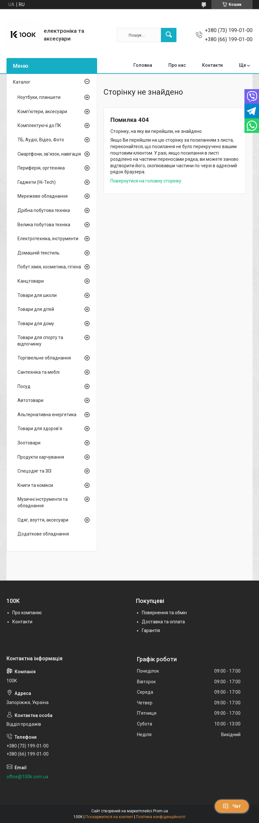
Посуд (23, 386)
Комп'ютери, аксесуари (42, 111)
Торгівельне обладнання (44, 357)
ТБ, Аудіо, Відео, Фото (40, 139)
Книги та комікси (35, 485)
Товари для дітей (35, 309)
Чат (232, 806)
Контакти (212, 65)
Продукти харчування (40, 457)
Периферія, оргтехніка (41, 167)
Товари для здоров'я (39, 428)
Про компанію (27, 612)
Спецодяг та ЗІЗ (34, 471)
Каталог (21, 82)
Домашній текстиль (38, 252)
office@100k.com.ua (27, 776)
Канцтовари (30, 281)
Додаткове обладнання (43, 533)
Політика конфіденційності (161, 817)
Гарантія (151, 630)
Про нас (177, 65)
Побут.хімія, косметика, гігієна (49, 266)
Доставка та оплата (163, 621)
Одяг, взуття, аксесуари (42, 520)
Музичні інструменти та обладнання (42, 502)
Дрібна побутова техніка (43, 210)
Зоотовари (28, 442)
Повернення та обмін (164, 612)
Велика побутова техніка (43, 224)
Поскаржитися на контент (109, 817)
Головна (142, 65)
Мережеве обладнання (42, 196)
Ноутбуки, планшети (39, 97)
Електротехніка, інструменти (47, 238)
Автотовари (30, 400)
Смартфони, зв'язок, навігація (49, 154)
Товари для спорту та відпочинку (40, 341)
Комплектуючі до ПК (39, 125)
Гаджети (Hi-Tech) (36, 182)
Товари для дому (35, 323)
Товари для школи (37, 295)
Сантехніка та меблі (38, 372)
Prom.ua (160, 811)
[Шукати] (168, 35)
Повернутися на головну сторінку (145, 180)
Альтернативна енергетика (46, 414)
